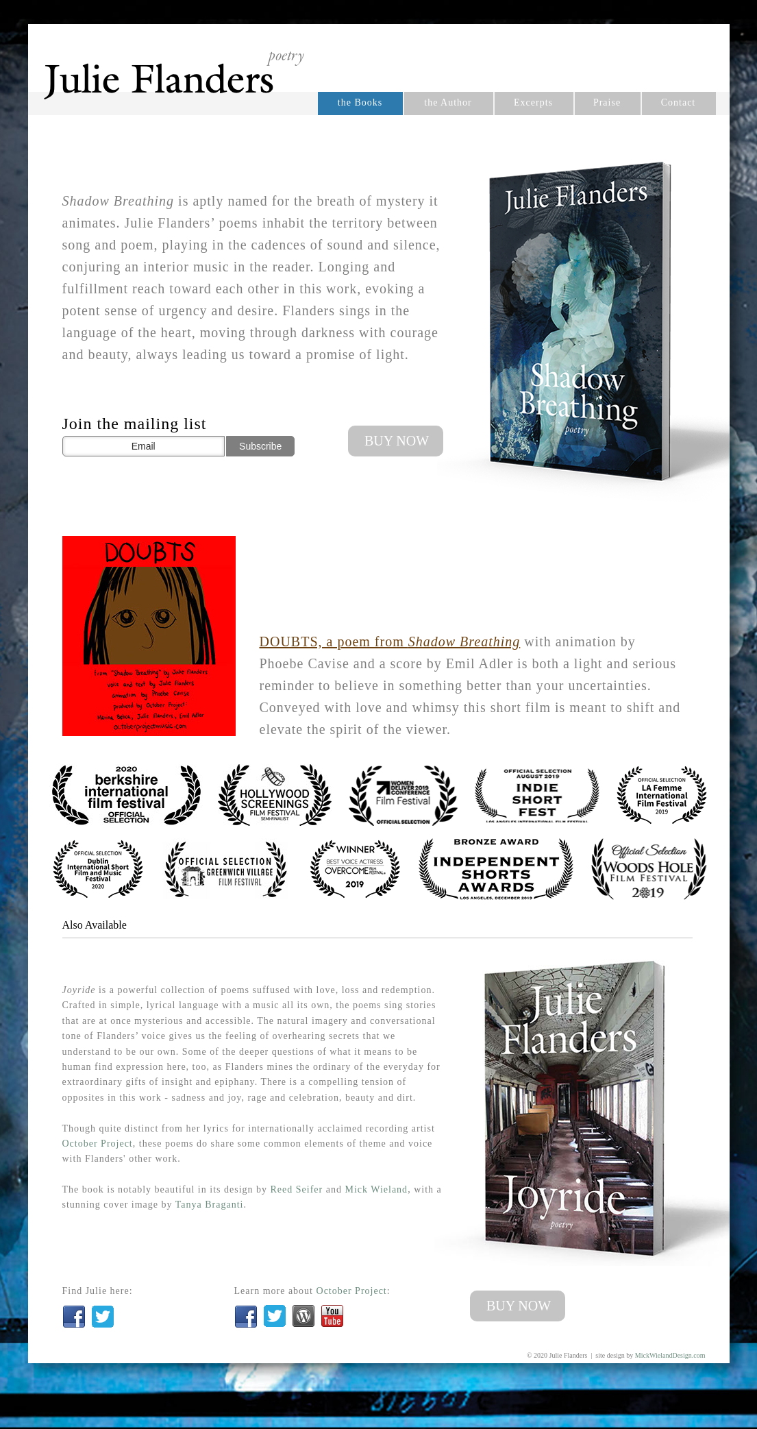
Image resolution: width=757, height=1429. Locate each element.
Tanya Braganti (209, 1204)
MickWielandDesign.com (670, 1355)
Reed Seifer (297, 1189)
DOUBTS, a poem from (390, 641)
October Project (97, 1143)
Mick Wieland (376, 1189)
